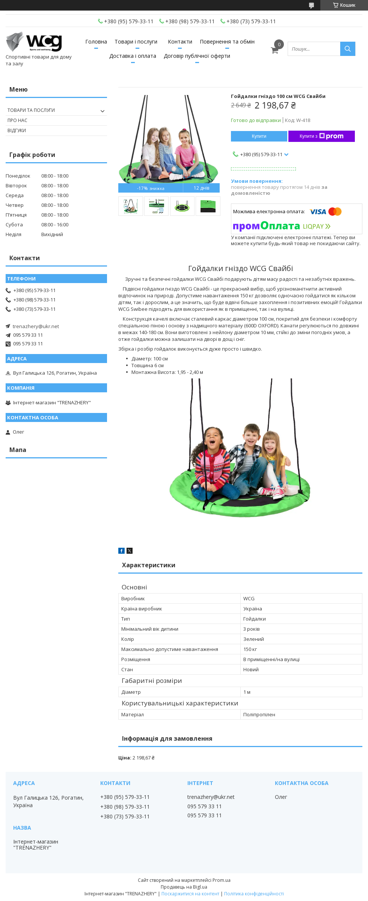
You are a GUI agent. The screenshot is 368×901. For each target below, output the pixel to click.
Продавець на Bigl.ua (184, 887)
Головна (96, 41)
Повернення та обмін (227, 41)
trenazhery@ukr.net (36, 326)
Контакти (180, 41)
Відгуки (17, 130)
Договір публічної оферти (197, 55)
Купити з (322, 136)
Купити (259, 136)
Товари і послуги (136, 41)
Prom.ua (222, 880)
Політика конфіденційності (254, 893)
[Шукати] (347, 49)
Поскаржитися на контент (190, 893)
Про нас (17, 120)
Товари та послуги (31, 110)
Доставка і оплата (132, 55)
